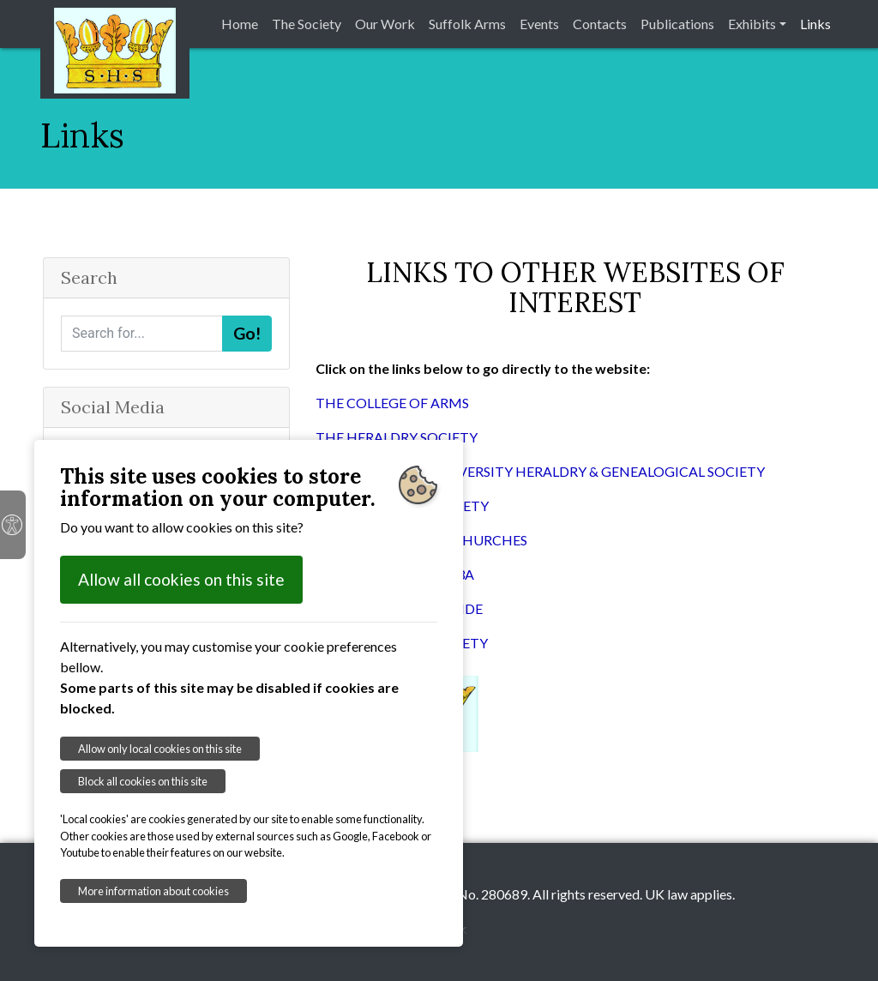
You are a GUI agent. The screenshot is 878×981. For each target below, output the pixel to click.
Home (239, 23)
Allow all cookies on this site (181, 579)
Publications (677, 23)
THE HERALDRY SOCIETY (397, 437)
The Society (306, 23)
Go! (247, 333)
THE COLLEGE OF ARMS (392, 402)
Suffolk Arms (467, 23)
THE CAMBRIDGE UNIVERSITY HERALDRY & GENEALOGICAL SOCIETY (540, 471)
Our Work (385, 23)
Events (539, 23)
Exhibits (752, 23)
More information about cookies (153, 891)
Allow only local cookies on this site (160, 748)
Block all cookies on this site (142, 781)
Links (815, 23)
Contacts (600, 23)
